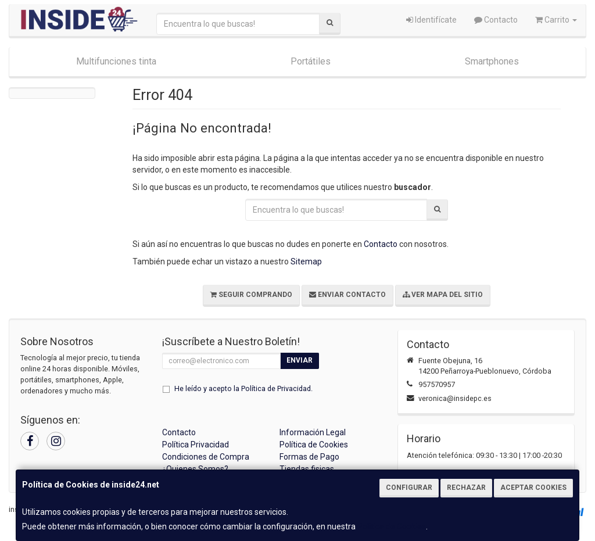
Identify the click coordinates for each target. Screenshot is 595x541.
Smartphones (492, 61)
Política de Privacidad (276, 388)
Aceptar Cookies (533, 487)
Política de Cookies (391, 526)
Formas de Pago (309, 456)
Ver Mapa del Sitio (443, 295)
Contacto (496, 19)
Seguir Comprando (251, 295)
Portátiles (311, 61)
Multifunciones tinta (116, 61)
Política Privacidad (195, 444)
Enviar (299, 360)
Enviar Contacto (347, 295)
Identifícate (431, 19)
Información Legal (312, 432)
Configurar (409, 487)
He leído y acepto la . (243, 388)
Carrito (556, 19)
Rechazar (466, 487)
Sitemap (306, 261)
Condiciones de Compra (205, 456)
